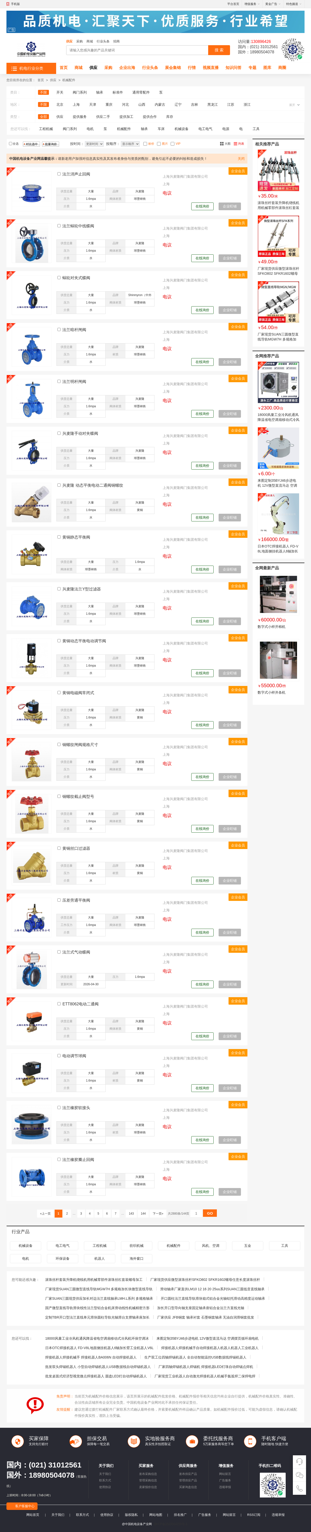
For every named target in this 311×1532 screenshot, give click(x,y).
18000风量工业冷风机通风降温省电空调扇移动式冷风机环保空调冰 (278, 420)
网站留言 (225, 1474)
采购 (79, 41)
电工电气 (205, 129)
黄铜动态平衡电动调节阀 (84, 641)
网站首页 (32, 1515)
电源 (225, 129)
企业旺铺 (230, 206)
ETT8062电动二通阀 (80, 1004)
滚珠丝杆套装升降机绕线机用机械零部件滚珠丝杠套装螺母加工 (278, 208)
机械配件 (68, 80)
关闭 (241, 159)
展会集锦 (173, 68)
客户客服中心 (25, 1506)
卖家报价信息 (148, 1487)
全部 (43, 117)
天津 (92, 104)
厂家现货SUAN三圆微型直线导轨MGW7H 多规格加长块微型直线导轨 (278, 339)
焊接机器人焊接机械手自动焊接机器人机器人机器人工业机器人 (210, 1348)
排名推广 (180, 1515)
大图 (228, 143)
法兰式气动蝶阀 (76, 952)
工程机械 (46, 129)
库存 (169, 117)
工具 (256, 129)
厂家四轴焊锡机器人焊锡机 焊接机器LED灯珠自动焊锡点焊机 (205, 1367)
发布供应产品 (188, 1474)
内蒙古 (160, 104)
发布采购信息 (148, 1474)
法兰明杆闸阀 (74, 381)
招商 (116, 41)
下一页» (158, 1213)
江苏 (230, 104)
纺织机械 (137, 1246)
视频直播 (211, 68)
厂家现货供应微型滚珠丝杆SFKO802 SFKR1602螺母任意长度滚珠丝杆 (278, 273)
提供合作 (150, 117)
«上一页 (45, 1213)
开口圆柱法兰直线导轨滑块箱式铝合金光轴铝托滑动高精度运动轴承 (213, 1298)
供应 (69, 41)
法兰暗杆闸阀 (74, 330)
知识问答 (233, 68)
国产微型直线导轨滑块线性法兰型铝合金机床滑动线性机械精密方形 (97, 1308)
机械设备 (182, 129)
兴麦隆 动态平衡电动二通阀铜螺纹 (92, 485)
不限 (43, 92)
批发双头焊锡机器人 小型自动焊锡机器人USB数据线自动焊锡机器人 (98, 1367)
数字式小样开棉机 (271, 627)
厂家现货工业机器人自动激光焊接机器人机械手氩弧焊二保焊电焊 (205, 1376)
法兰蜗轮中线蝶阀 (78, 226)
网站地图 (155, 1515)
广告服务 (225, 1480)
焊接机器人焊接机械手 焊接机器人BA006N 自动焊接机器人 (91, 1357)
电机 (90, 129)
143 (131, 1213)
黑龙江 (212, 104)
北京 (59, 104)
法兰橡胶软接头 (76, 1108)
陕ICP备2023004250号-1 (170, 1524)
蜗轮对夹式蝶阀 (76, 278)
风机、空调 (210, 1246)
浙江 (247, 104)
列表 (241, 143)
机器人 (99, 1258)
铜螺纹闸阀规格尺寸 (80, 745)
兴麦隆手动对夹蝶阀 (80, 433)
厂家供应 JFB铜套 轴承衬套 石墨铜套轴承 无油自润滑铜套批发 (205, 1317)
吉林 (194, 104)
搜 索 (219, 50)
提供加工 (126, 117)
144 (143, 1213)
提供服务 (80, 117)
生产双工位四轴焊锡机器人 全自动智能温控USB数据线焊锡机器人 (195, 1357)
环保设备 (63, 1258)
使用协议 (105, 1487)
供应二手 (103, 117)
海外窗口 (137, 1258)
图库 (267, 68)
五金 (247, 1246)
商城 (89, 41)
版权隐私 (131, 1515)
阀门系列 (80, 92)
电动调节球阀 (74, 1056)
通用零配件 (141, 92)
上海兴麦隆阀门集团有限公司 (185, 176)
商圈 (282, 68)
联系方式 (105, 1480)
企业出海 (127, 68)
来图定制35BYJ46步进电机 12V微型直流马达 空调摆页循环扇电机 (277, 485)
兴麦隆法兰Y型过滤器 (81, 589)
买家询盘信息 (188, 1487)
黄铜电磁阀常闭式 (78, 693)
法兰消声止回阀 (76, 174)
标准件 (118, 92)
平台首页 (233, 4)
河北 (125, 104)
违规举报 (225, 1487)
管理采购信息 (148, 1480)
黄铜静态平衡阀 (76, 537)
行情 (192, 68)
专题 (252, 68)
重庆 (109, 104)
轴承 (99, 92)
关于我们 (105, 1474)
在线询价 (202, 206)
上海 (76, 104)
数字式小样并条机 (271, 692)
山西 (141, 104)
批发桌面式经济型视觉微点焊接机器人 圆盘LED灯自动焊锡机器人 (96, 1376)
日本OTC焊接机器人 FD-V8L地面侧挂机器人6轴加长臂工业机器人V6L (278, 551)
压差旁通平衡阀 (76, 900)
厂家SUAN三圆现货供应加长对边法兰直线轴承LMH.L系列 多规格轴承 (99, 1298)
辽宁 (178, 104)
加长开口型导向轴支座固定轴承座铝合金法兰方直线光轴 (200, 1308)
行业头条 (103, 41)
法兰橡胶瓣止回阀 (78, 1160)
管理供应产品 (188, 1480)
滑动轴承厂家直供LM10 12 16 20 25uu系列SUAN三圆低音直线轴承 (212, 1289)
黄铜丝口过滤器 (76, 848)
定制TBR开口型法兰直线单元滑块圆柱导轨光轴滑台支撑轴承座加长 (97, 1317)
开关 (59, 92)
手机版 (15, 4)
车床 (161, 129)
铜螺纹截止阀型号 (78, 796)
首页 (64, 68)
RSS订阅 (253, 1515)
